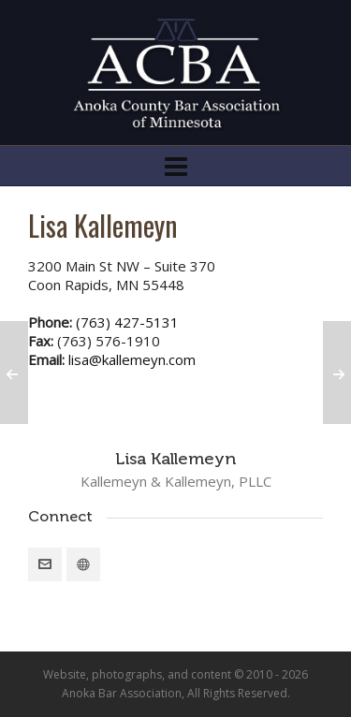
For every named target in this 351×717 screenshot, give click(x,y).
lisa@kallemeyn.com (132, 359)
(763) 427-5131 (127, 322)
